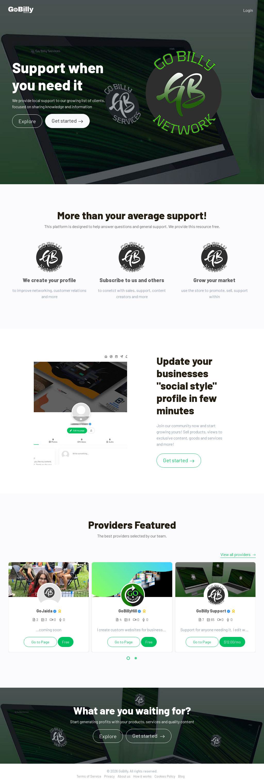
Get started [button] (145, 736)
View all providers (238, 554)
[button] (128, 659)
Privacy (109, 776)
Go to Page (40, 642)
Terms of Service (89, 776)
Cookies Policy (164, 776)
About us (124, 776)
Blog (181, 776)
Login (248, 10)
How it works (142, 776)
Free (65, 642)
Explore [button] (27, 121)
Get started (64, 120)
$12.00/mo (232, 642)
